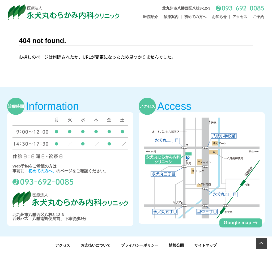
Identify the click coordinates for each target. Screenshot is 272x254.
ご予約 (258, 17)
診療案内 (171, 17)
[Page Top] (261, 243)
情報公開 (176, 245)
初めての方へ (195, 17)
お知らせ (219, 17)
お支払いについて (95, 245)
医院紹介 (150, 17)
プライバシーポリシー (139, 245)
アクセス (239, 17)
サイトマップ (205, 245)
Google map (241, 222)
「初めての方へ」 (40, 171)
